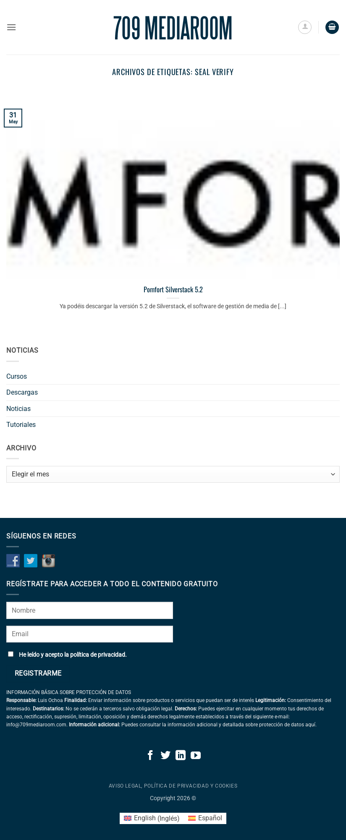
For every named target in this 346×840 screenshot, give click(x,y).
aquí (310, 725)
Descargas (22, 392)
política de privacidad (97, 654)
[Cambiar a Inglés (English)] (152, 818)
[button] (11, 27)
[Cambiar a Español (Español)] (205, 818)
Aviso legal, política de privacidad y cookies (173, 786)
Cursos (16, 376)
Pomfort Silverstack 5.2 (173, 289)
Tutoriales (21, 425)
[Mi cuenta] (305, 27)
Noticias (18, 409)
